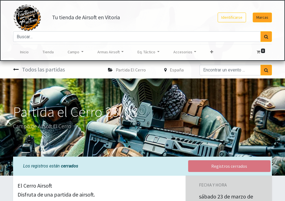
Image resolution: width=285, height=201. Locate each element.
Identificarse (231, 17)
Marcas (262, 17)
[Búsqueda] (266, 36)
